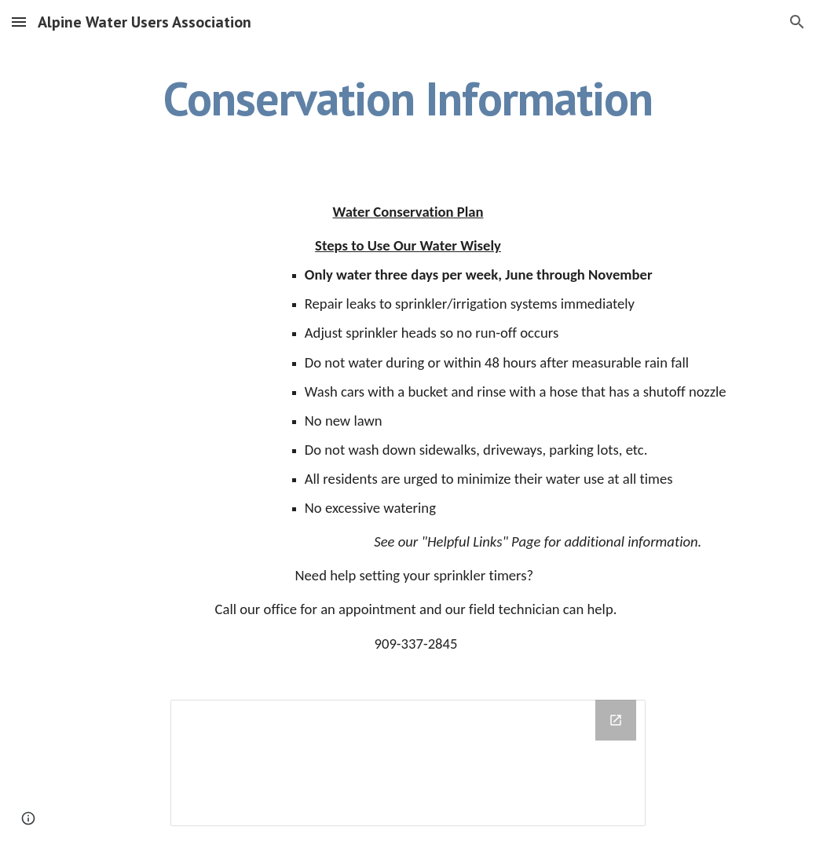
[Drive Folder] (408, 763)
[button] (19, 21)
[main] (408, 98)
